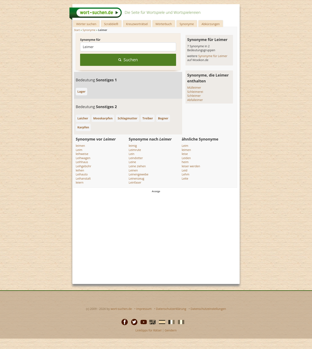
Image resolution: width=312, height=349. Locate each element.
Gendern (170, 330)
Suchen (128, 60)
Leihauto (82, 174)
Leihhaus (82, 162)
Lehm (185, 174)
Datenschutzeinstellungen (208, 309)
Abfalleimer (195, 100)
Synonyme (187, 24)
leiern (79, 182)
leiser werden (191, 166)
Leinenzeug (136, 178)
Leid (184, 170)
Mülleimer (194, 87)
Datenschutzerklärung (171, 309)
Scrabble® (111, 24)
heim (185, 162)
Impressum (144, 309)
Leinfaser (135, 182)
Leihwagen (83, 158)
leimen (80, 146)
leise (185, 154)
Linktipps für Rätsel (148, 330)
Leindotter (136, 158)
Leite (185, 178)
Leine (132, 162)
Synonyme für (90, 40)
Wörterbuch (164, 24)
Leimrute (135, 150)
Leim (79, 150)
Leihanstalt (83, 178)
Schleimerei (195, 92)
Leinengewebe (138, 174)
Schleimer (194, 96)
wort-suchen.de (121, 309)
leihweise (82, 154)
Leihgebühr (83, 166)
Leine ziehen (137, 166)
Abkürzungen (211, 24)
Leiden (186, 158)
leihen (80, 170)
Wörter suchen (86, 24)
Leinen (133, 170)
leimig (133, 146)
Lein (131, 154)
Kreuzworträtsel (137, 24)
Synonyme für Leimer (213, 56)
